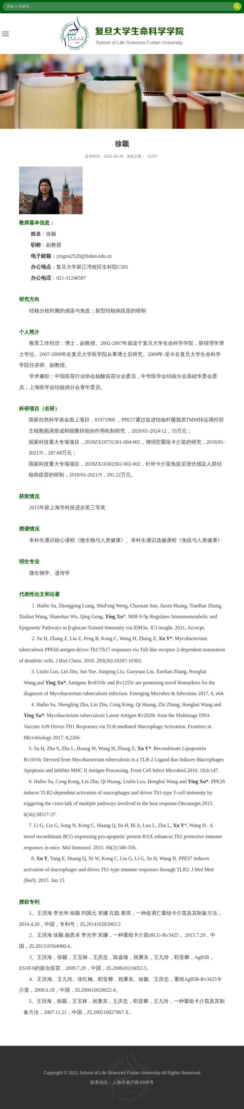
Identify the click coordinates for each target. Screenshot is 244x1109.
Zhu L (68, 748)
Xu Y (142, 748)
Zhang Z (126, 748)
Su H (39, 748)
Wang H (106, 748)
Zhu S (53, 748)
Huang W (86, 748)
